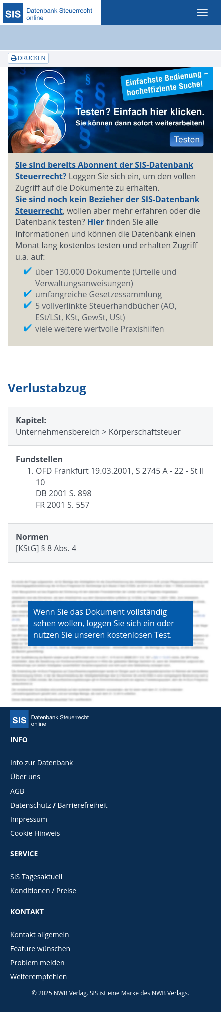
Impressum (28, 819)
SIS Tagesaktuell (36, 876)
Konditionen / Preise (43, 890)
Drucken (28, 58)
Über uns (25, 776)
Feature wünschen (40, 948)
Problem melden (37, 962)
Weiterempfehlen (38, 976)
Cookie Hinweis (35, 833)
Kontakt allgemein (39, 934)
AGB (17, 791)
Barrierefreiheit (83, 805)
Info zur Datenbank (41, 762)
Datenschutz (30, 805)
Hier (95, 222)
